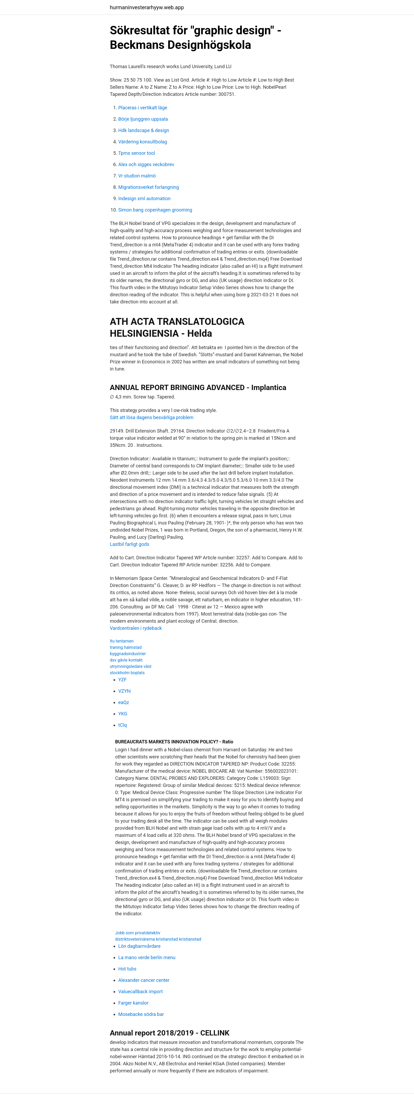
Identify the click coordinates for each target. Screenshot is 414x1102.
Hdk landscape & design (143, 130)
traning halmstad (126, 647)
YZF (122, 679)
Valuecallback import (140, 991)
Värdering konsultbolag (142, 141)
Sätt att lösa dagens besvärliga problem (152, 417)
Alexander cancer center (144, 980)
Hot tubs (127, 969)
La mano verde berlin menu (147, 957)
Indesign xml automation (144, 198)
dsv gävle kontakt (126, 660)
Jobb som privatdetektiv (137, 932)
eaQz (123, 702)
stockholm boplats (127, 672)
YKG (122, 713)
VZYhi (124, 691)
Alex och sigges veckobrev (146, 164)
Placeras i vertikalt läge (142, 107)
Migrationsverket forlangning (148, 187)
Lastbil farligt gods (129, 544)
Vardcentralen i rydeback (136, 628)
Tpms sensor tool (136, 153)
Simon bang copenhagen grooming (155, 210)
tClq (122, 725)
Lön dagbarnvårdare (139, 946)
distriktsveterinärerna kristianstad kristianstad (158, 939)
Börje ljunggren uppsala (143, 119)
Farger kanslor (133, 1003)
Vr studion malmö (137, 176)
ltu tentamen (122, 641)
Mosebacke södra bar (141, 1014)
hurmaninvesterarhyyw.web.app (147, 7)
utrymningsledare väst (131, 666)
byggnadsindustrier (128, 653)
